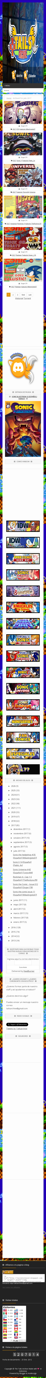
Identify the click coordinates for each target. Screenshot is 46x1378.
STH (17, 129)
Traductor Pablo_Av (28, 161)
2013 (13, 940)
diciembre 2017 (20, 829)
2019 (13, 816)
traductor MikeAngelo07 (27, 129)
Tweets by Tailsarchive (16, 1028)
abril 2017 (18, 909)
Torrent (27, 298)
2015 (13, 932)
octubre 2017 (19, 838)
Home (9, 98)
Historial (19, 298)
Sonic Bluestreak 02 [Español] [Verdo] (24, 397)
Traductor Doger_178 (29, 255)
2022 (13, 803)
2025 (13, 790)
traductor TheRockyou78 (33, 224)
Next (23, 295)
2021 (13, 808)
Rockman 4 (21, 224)
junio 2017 (18, 900)
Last (30, 295)
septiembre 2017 (21, 842)
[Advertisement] (23, 322)
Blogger (22, 1374)
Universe (32, 192)
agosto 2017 (19, 846)
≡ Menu (7, 86)
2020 (13, 812)
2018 (13, 821)
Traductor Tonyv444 (22, 192)
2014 (13, 936)
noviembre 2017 (20, 833)
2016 (13, 927)
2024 (13, 794)
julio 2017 (17, 851)
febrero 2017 (19, 917)
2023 (13, 799)
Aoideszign (32, 1374)
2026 (13, 786)
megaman (13, 224)
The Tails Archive (21, 1370)
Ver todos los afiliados (11, 1288)
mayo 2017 (18, 904)
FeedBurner (29, 971)
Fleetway (19, 255)
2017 (14, 129)
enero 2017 (18, 922)
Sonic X (19, 161)
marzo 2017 (18, 913)
